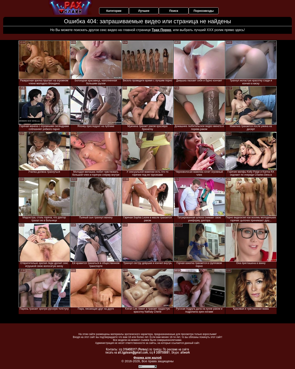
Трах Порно (161, 30)
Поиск (173, 10)
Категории (113, 10)
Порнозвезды (204, 10)
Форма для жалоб (147, 357)
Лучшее (143, 10)
